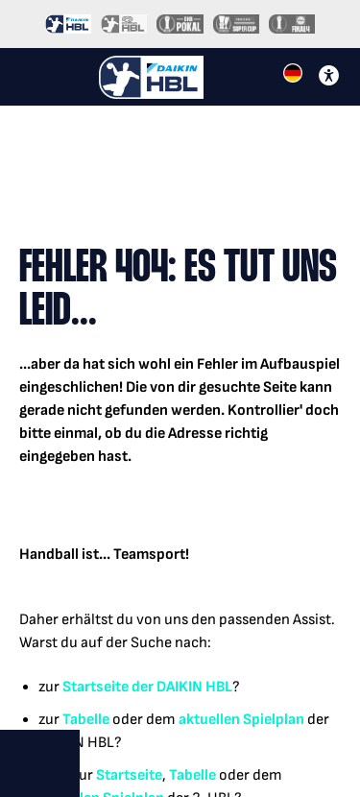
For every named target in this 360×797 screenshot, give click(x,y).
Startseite (95, 687)
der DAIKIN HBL (180, 687)
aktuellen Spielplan (241, 720)
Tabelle (85, 720)
